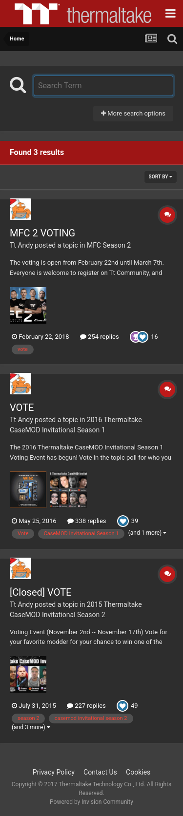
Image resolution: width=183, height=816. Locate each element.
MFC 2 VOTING (42, 233)
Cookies (138, 772)
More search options (133, 113)
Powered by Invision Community (91, 801)
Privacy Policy (54, 772)
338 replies (86, 521)
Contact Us (100, 772)
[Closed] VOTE (40, 592)
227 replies (86, 705)
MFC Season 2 (109, 245)
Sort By (160, 176)
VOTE (22, 407)
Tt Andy (21, 245)
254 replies (99, 336)
